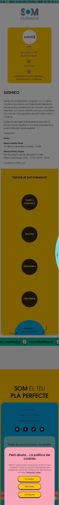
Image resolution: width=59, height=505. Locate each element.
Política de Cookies (33, 472)
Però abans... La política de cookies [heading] (29, 456)
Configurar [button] (30, 494)
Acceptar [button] (29, 479)
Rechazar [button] (29, 486)
